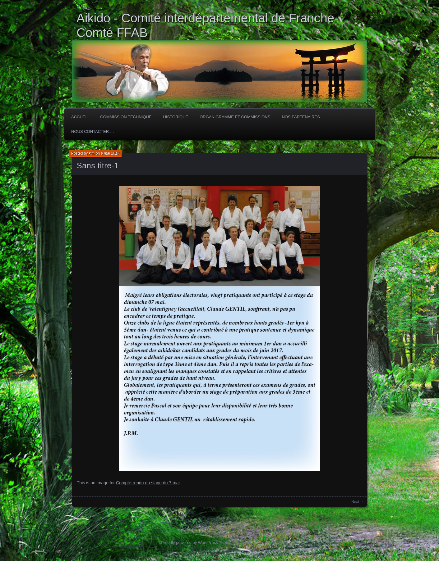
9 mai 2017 (110, 153)
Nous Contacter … (92, 131)
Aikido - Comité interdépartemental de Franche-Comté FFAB (207, 25)
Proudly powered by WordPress (189, 542)
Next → (357, 502)
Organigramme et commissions (235, 117)
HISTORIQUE (175, 117)
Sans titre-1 (98, 165)
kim (92, 153)
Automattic (267, 542)
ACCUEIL (80, 117)
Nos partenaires (301, 117)
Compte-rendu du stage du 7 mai (148, 482)
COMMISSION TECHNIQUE (125, 117)
